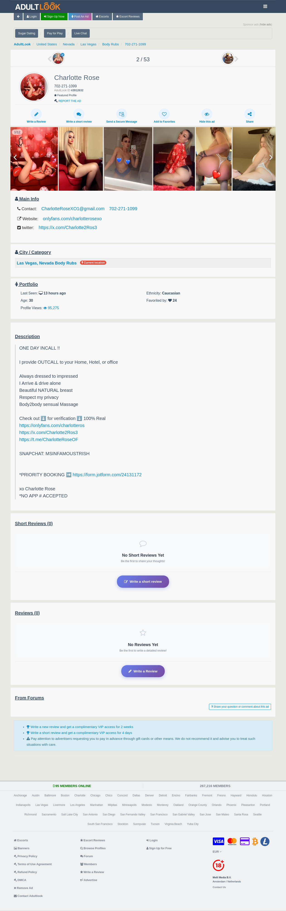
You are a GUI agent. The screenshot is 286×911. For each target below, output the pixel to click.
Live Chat (81, 33)
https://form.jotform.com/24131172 (107, 474)
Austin (35, 795)
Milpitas (112, 805)
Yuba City (193, 824)
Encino (176, 795)
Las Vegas (88, 44)
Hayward (236, 795)
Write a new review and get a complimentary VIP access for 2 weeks (80, 726)
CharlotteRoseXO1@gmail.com (73, 208)
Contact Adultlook (28, 895)
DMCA (20, 880)
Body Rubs (110, 44)
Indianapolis (23, 805)
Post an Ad (80, 16)
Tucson (155, 824)
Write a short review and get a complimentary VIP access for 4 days (79, 732)
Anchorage (20, 795)
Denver (149, 795)
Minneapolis (129, 805)
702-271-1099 (135, 44)
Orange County (198, 805)
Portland (265, 805)
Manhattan (96, 805)
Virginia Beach (173, 824)
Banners (21, 848)
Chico (108, 795)
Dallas (136, 795)
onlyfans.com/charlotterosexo (72, 218)
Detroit (163, 795)
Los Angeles (77, 805)
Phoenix (231, 805)
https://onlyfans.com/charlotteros (52, 425)
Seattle (257, 814)
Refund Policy (25, 872)
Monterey (162, 805)
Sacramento (49, 814)
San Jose (205, 814)
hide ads (265, 24)
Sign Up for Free (159, 848)
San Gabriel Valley (183, 814)
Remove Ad (23, 887)
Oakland (178, 805)
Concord (122, 795)
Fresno (221, 795)
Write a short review (79, 116)
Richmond (30, 814)
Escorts (102, 16)
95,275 (51, 308)
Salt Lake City (69, 814)
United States (46, 44)
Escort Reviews (128, 16)
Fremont (207, 795)
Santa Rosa (241, 814)
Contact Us (219, 887)
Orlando (217, 805)
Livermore (59, 805)
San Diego (109, 814)
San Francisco (158, 814)
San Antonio (90, 814)
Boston (65, 795)
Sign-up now (54, 16)
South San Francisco (100, 824)
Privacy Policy (25, 856)
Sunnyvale (139, 824)
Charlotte (79, 795)
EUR (217, 851)
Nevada (69, 44)
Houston (267, 795)
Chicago (95, 795)
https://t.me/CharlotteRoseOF (48, 439)
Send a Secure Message (121, 116)
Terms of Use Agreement (33, 864)
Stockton (123, 824)
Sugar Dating (26, 33)
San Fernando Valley (132, 814)
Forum (86, 856)
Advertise (88, 880)
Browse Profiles (93, 848)
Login (32, 16)
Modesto (147, 805)
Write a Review (36, 116)
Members (88, 864)
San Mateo (222, 814)
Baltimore (50, 795)
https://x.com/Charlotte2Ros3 (68, 227)
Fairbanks (191, 795)
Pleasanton (248, 805)
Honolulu (251, 795)
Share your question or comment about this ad (240, 706)
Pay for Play (55, 33)
